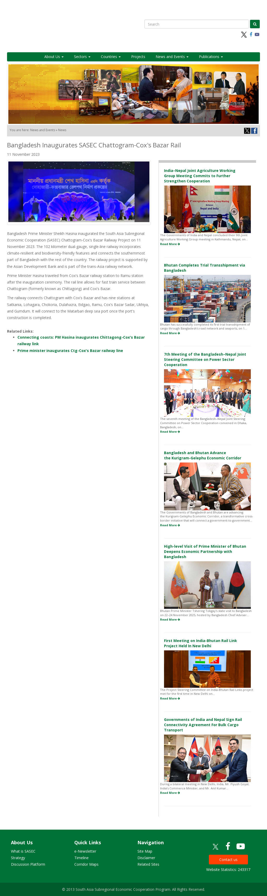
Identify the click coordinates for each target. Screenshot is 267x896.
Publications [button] (211, 56)
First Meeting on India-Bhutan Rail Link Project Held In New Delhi (200, 643)
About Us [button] (54, 56)
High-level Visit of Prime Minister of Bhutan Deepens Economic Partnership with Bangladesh (205, 551)
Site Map (144, 851)
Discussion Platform (28, 864)
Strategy (18, 857)
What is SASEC (23, 851)
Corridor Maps (86, 864)
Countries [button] (111, 56)
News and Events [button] (172, 56)
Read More (170, 244)
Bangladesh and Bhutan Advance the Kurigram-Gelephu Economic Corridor (202, 455)
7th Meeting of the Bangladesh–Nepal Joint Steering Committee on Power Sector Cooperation (205, 359)
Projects (138, 56)
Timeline (81, 857)
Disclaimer (146, 857)
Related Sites (148, 864)
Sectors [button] (82, 56)
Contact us (228, 859)
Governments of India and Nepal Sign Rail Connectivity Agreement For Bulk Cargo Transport (203, 724)
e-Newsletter (85, 851)
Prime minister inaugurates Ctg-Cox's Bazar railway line (70, 350)
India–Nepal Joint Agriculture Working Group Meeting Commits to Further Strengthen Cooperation (199, 175)
